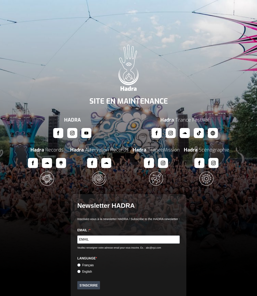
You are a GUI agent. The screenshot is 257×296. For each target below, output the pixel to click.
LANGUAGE (86, 258)
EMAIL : (83, 230)
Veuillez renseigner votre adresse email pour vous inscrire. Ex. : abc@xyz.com (119, 247)
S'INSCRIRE (89, 285)
